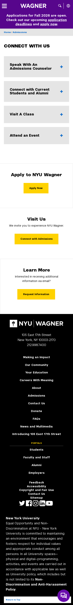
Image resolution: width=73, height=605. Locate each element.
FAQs (36, 419)
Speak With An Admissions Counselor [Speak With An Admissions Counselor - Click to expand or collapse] (32, 66)
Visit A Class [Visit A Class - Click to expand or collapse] (32, 114)
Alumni (36, 465)
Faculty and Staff (36, 457)
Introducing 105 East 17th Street (36, 434)
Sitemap (36, 497)
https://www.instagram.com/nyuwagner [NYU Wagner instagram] (36, 503)
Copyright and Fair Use (36, 490)
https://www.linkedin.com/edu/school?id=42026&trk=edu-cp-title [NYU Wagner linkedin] (43, 503)
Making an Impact (36, 357)
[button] (59, 6)
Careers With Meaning (36, 380)
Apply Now (36, 188)
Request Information (36, 294)
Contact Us (36, 403)
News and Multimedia (36, 426)
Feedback (36, 482)
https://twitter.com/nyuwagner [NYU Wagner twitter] (22, 503)
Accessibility (36, 486)
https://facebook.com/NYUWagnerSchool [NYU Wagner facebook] (29, 503)
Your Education (36, 372)
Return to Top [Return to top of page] (13, 599)
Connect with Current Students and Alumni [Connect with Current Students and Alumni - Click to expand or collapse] (32, 91)
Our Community (36, 365)
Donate (36, 411)
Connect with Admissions (36, 238)
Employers (37, 473)
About (36, 388)
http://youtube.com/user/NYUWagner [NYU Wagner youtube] (50, 503)
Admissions (20, 32)
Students (36, 449)
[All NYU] (68, 6)
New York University (23, 518)
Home (7, 32)
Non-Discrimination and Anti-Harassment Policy (36, 584)
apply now (48, 24)
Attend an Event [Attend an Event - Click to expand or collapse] (32, 135)
